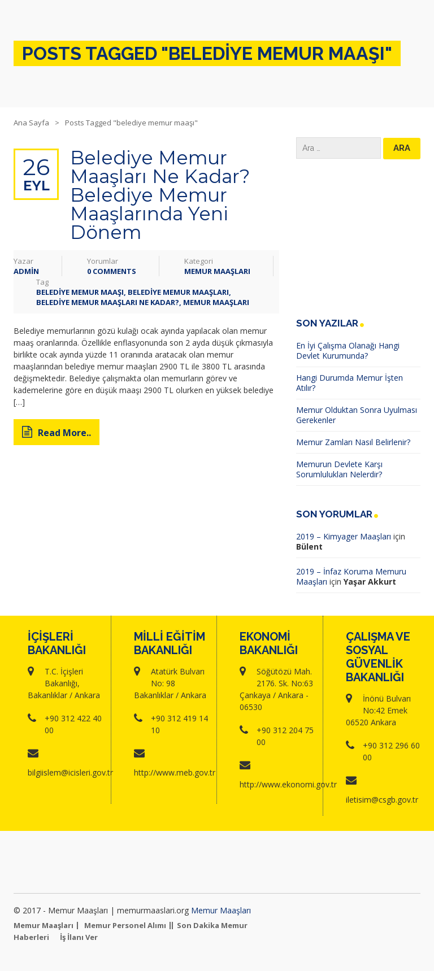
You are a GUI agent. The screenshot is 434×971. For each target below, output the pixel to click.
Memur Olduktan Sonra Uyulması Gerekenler (356, 414)
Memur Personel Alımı (125, 925)
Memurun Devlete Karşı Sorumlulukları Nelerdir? (339, 469)
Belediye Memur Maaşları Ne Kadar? (107, 302)
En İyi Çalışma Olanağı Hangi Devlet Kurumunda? (348, 350)
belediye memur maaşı (80, 292)
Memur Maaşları (217, 271)
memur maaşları (216, 302)
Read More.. (56, 432)
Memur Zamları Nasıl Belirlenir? (353, 442)
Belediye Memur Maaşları (178, 292)
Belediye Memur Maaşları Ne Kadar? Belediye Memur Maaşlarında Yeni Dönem (160, 194)
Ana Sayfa (31, 122)
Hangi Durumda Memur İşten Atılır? (349, 382)
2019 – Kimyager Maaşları (343, 536)
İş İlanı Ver (79, 937)
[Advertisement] (358, 238)
